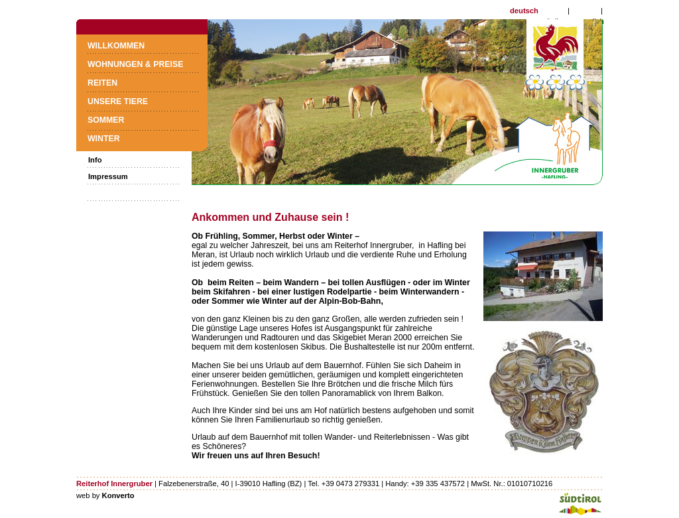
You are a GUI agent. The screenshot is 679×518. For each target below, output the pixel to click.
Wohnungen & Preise (135, 64)
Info (95, 160)
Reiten (102, 83)
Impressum (108, 176)
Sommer (106, 120)
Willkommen (116, 45)
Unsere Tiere (118, 101)
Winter (104, 138)
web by (105, 495)
